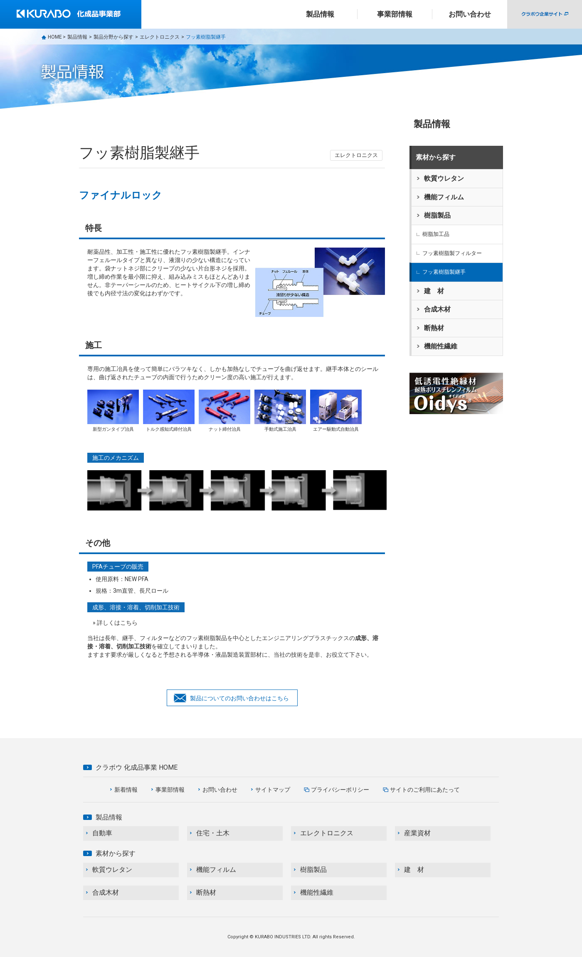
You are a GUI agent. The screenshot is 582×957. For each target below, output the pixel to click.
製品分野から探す (113, 37)
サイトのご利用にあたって (425, 789)
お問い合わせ (470, 14)
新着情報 (126, 789)
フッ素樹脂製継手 (444, 272)
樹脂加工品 (435, 234)
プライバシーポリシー (340, 789)
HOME (55, 37)
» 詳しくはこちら (115, 622)
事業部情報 (170, 789)
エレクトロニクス (160, 37)
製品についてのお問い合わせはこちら (239, 698)
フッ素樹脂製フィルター (452, 253)
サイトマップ (272, 789)
